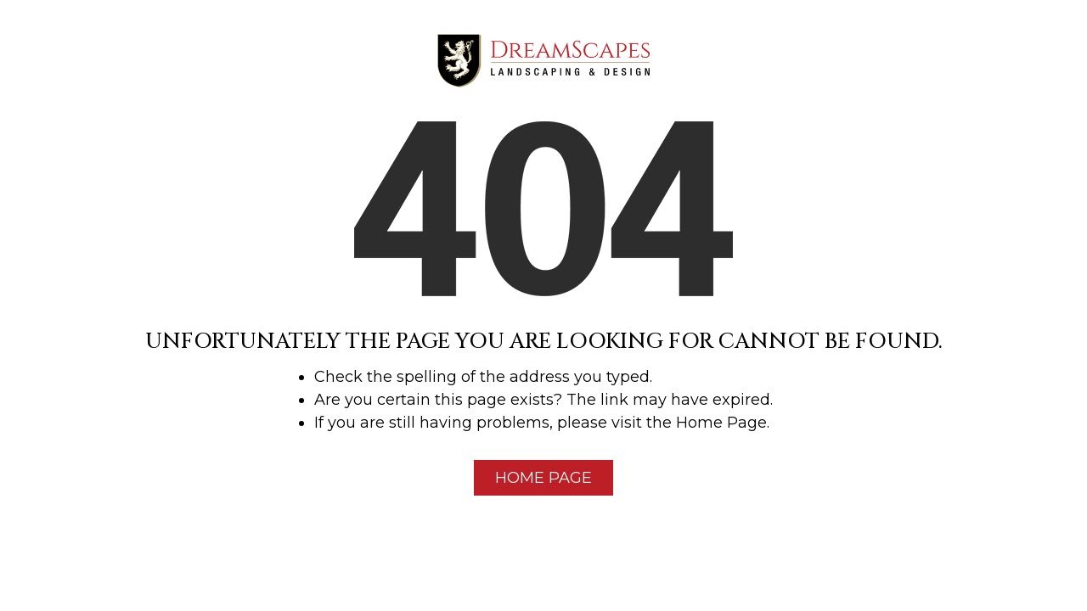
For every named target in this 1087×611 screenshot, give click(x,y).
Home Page (543, 477)
